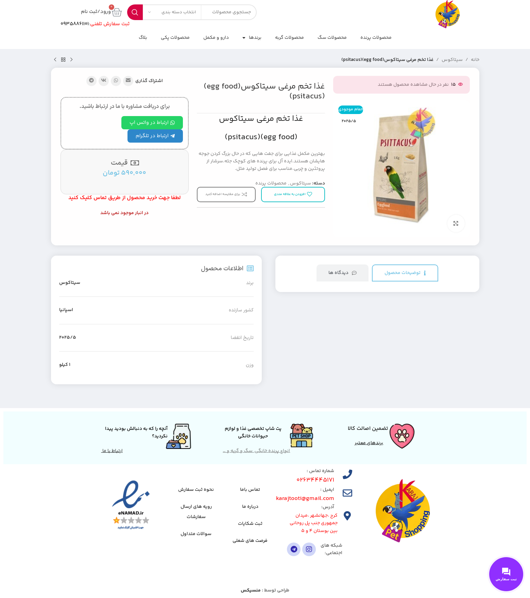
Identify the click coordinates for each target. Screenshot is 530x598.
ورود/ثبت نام (96, 12)
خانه (475, 60)
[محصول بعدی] (55, 60)
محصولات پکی (175, 38)
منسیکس (251, 590)
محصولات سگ (332, 38)
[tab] (405, 273)
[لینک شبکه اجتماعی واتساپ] (116, 81)
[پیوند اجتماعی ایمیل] (128, 81)
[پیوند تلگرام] (91, 81)
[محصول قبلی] (71, 60)
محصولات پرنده (376, 38)
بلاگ (143, 38)
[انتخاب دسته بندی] (172, 12)
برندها (251, 38)
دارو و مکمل (216, 38)
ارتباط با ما (112, 451)
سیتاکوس (452, 60)
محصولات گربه (289, 38)
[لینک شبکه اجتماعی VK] (104, 81)
